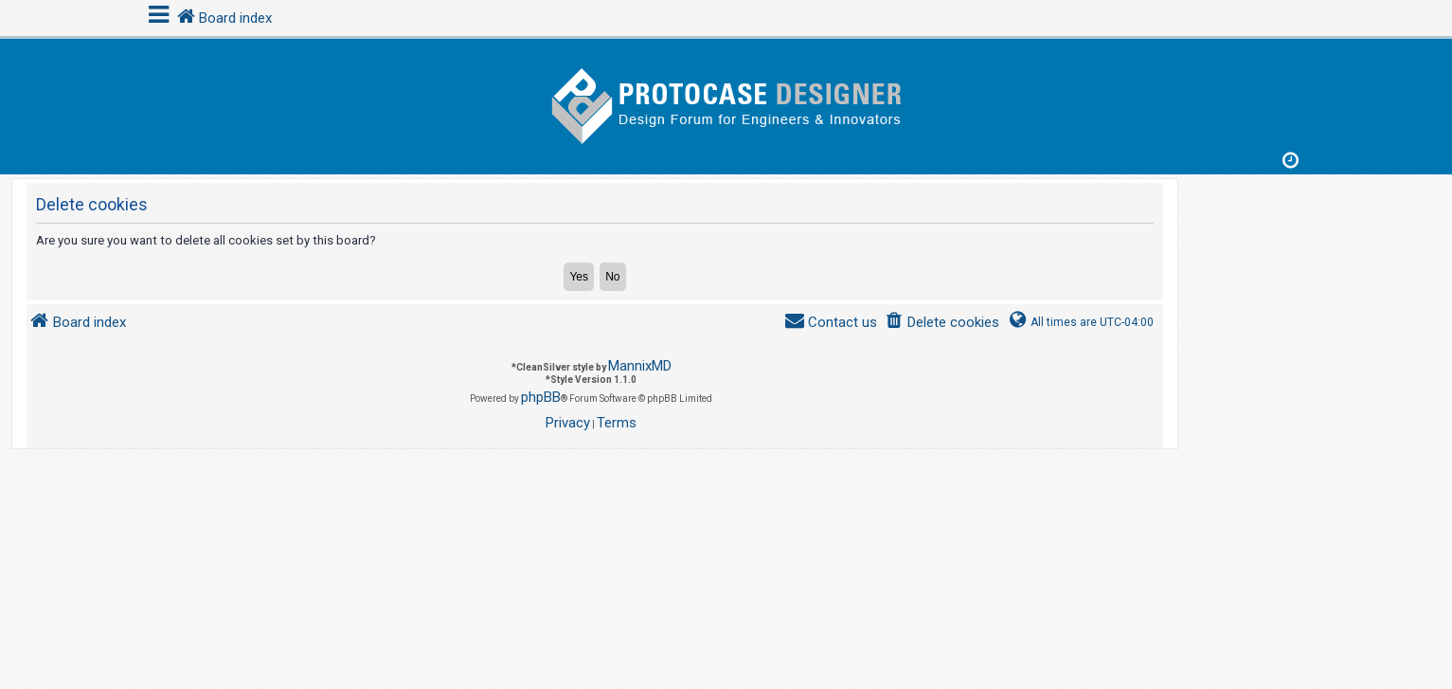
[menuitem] (942, 322)
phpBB (541, 397)
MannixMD (640, 365)
